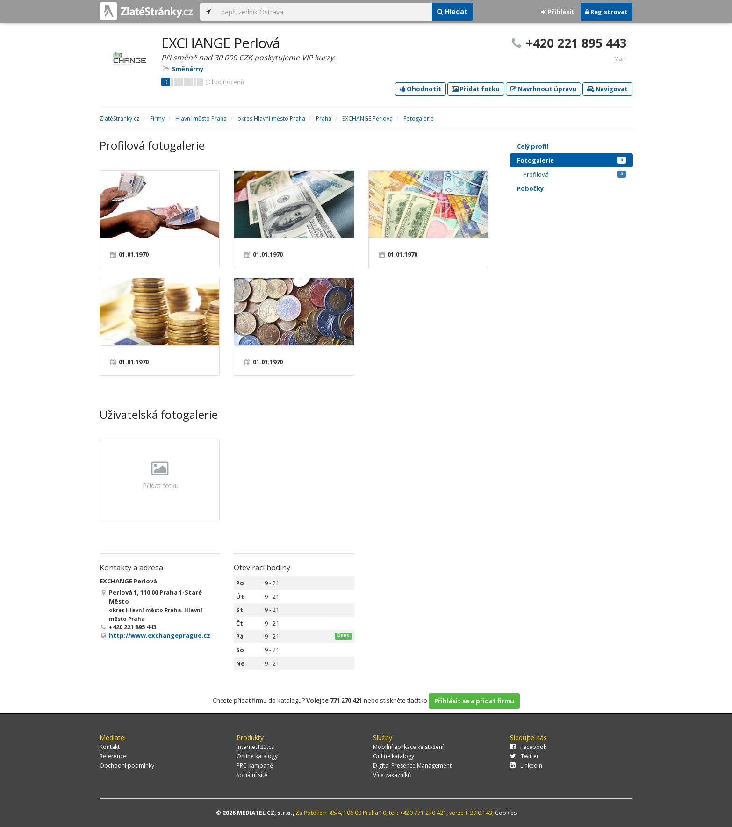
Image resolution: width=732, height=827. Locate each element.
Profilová (574, 174)
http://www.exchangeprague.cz (159, 635)
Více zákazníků (392, 775)
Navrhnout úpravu (543, 89)
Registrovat (606, 11)
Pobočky (530, 188)
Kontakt (110, 747)
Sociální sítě (252, 775)
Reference (113, 756)
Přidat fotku (476, 89)
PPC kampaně (255, 765)
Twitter (524, 756)
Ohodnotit (420, 89)
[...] (324, 12)
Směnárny (187, 69)
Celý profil (532, 146)
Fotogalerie (571, 160)
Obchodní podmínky (127, 765)
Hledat (452, 11)
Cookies (506, 813)
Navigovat (607, 89)
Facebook (528, 747)
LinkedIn (526, 765)
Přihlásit (557, 11)
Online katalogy (257, 756)
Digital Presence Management (412, 765)
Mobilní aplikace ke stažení (408, 747)
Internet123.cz (255, 747)
